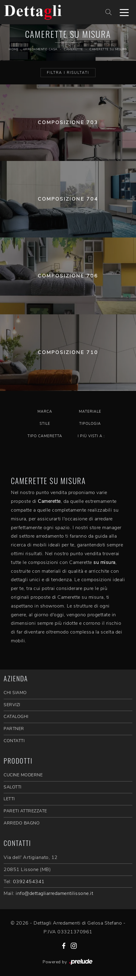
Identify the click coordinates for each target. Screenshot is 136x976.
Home (13, 49)
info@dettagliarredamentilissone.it (54, 893)
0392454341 (29, 881)
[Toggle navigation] (124, 12)
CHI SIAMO (15, 693)
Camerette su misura (108, 49)
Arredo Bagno (22, 823)
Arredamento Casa (40, 49)
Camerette (73, 49)
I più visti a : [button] (91, 436)
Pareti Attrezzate (25, 811)
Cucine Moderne (23, 775)
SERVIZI (12, 705)
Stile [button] (45, 423)
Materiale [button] (90, 411)
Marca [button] (44, 411)
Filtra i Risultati (68, 72)
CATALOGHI (16, 716)
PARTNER (14, 729)
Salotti (12, 787)
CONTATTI (14, 741)
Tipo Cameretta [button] (45, 436)
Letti (9, 799)
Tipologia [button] (90, 423)
